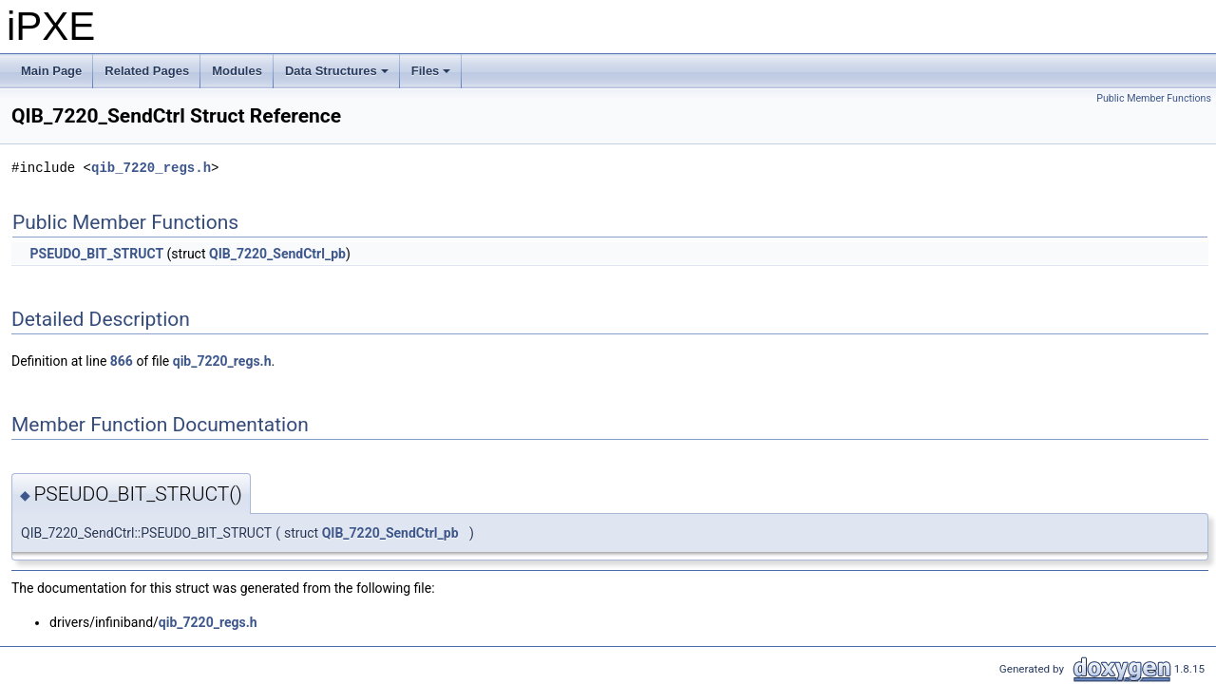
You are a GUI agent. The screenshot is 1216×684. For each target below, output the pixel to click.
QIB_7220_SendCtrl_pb (277, 253)
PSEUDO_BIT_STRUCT (96, 253)
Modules (237, 71)
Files (432, 76)
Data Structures (338, 76)
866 (121, 361)
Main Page (51, 71)
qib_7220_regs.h (151, 168)
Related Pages (146, 71)
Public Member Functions (1153, 98)
